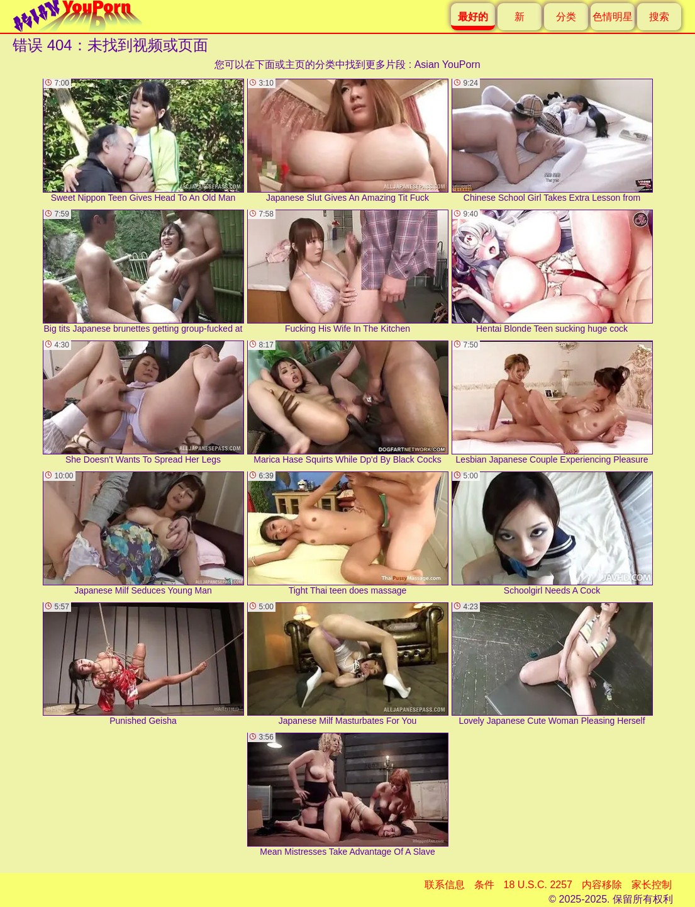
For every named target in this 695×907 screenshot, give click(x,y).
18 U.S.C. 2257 (538, 884)
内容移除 (602, 884)
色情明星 (612, 16)
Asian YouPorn (447, 64)
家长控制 (651, 884)
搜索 (659, 16)
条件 (484, 884)
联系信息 (445, 884)
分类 (566, 16)
